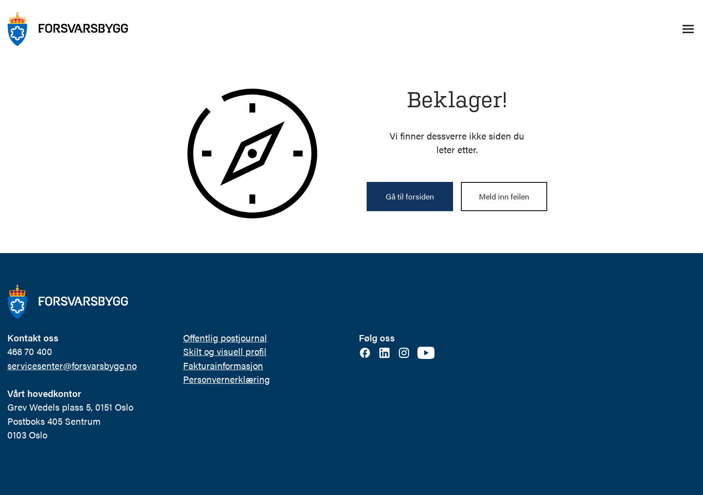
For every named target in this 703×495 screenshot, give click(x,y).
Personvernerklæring (226, 379)
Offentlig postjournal (225, 337)
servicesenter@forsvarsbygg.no (72, 365)
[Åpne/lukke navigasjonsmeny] (688, 29)
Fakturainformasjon (223, 365)
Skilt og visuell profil (225, 351)
